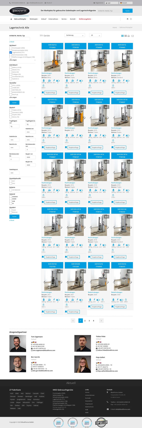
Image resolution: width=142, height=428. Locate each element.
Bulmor (28, 393)
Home (115, 27)
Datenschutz (89, 407)
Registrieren (98, 3)
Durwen (20, 396)
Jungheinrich (21, 399)
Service (64, 19)
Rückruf (48, 3)
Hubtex (41, 396)
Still (23, 405)
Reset (11, 42)
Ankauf (43, 19)
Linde (12, 402)
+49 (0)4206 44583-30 (17, 3)
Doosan (12, 396)
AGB (86, 410)
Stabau (17, 405)
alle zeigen (22, 60)
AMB (86, 412)
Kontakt (72, 19)
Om (33, 402)
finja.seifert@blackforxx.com (108, 371)
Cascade (35, 393)
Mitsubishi (26, 402)
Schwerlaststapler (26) (60, 403)
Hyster (12, 399)
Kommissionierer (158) (60, 401)
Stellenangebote (85, 19)
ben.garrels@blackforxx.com (43, 371)
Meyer (18, 402)
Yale (19, 408)
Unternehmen (53, 19)
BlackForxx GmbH (27, 422)
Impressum (89, 404)
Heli (35, 396)
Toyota (29, 405)
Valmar (36, 405)
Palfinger (40, 402)
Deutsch (123, 3)
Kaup (29, 399)
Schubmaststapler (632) (60, 397)
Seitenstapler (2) (58, 395)
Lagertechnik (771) (59, 399)
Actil (11, 393)
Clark (42, 393)
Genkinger (28, 396)
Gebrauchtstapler (20, 19)
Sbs (11, 405)
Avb (22, 393)
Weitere (12, 408)
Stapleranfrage (50, 93)
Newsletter (88, 401)
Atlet (17, 393)
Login (108, 3)
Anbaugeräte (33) (58, 409)
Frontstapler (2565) (59, 393)
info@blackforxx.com (35, 3)
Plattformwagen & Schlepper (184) (64, 405)
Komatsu (36, 399)
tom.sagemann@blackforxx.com (44, 350)
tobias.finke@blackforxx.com (108, 350)
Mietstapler (34, 19)
